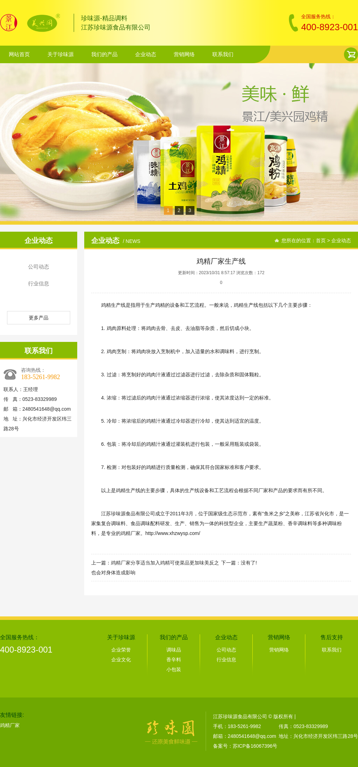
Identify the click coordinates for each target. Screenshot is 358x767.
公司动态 (38, 267)
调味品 (173, 650)
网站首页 (19, 54)
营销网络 (184, 54)
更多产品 (38, 317)
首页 (321, 240)
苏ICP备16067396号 (255, 746)
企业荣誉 (121, 650)
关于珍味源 (60, 54)
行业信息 (38, 283)
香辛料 (173, 659)
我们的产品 (104, 54)
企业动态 (145, 54)
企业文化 (121, 659)
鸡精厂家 (130, 533)
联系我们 (222, 54)
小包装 (173, 669)
